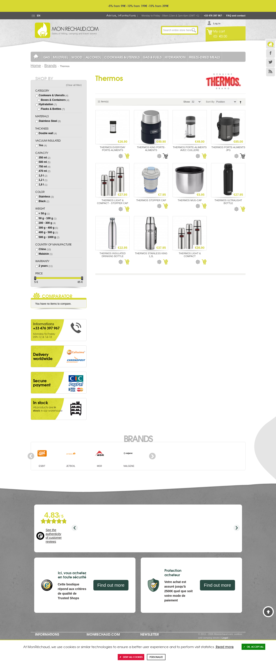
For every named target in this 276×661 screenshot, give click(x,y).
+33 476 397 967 (213, 15)
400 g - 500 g (46, 232)
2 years (43, 265)
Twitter (270, 62)
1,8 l (41, 184)
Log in (217, 23)
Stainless (44, 196)
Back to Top (268, 611)
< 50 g (42, 213)
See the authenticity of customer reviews (54, 535)
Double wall (46, 133)
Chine (42, 249)
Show (186, 101)
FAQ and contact (235, 15)
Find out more (110, 585)
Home (36, 66)
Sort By (210, 101)
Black (42, 201)
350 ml (43, 157)
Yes (41, 145)
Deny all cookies (130, 657)
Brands (50, 66)
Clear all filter (74, 85)
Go (194, 30)
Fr (33, 15)
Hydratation (46, 104)
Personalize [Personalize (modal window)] (156, 657)
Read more (225, 646)
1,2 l (41, 179)
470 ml (43, 170)
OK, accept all (253, 646)
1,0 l (41, 175)
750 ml (43, 166)
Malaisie (44, 253)
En (38, 15)
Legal (225, 637)
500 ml (43, 161)
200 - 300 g (45, 222)
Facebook (270, 53)
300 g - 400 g (46, 227)
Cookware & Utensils (52, 95)
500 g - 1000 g (47, 237)
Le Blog (270, 44)
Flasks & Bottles (51, 108)
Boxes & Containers (53, 99)
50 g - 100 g (46, 218)
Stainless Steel (48, 121)
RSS (270, 72)
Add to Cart (126, 156)
